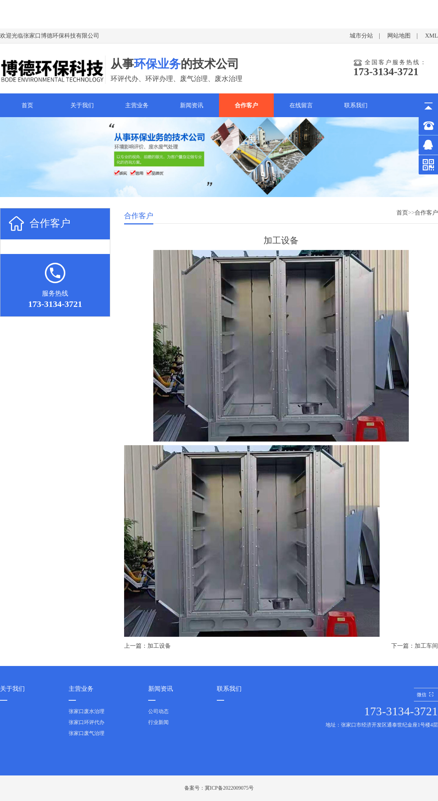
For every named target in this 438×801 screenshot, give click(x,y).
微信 (426, 694)
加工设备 (159, 646)
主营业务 (137, 105)
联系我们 (356, 105)
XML (431, 35)
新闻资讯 (191, 105)
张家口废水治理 (86, 711)
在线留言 (301, 105)
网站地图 (399, 35)
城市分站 (361, 35)
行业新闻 (158, 722)
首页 (27, 105)
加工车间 (426, 646)
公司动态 (158, 711)
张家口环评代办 (86, 722)
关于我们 (82, 105)
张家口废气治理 (86, 733)
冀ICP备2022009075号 (229, 788)
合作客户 (246, 105)
